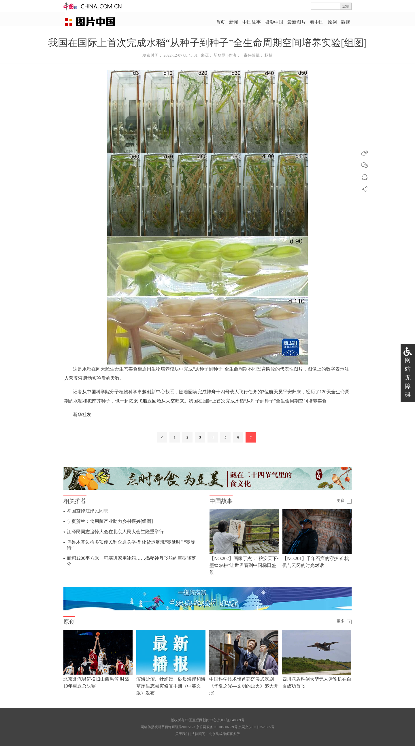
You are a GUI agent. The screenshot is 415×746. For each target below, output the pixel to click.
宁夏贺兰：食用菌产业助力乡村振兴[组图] (110, 521)
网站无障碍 (408, 377)
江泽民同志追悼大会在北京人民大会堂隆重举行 (115, 531)
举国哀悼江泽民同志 (87, 510)
